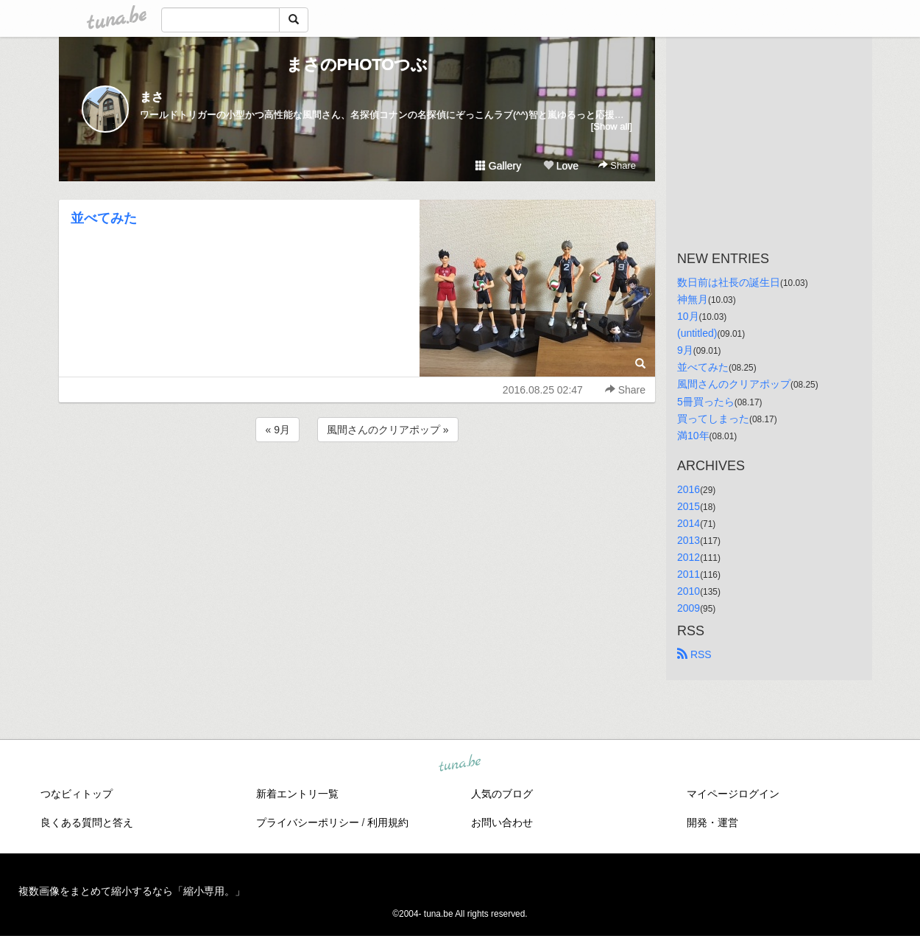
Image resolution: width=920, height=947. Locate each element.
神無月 (692, 299)
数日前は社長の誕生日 (728, 282)
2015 (688, 506)
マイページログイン (733, 794)
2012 (688, 557)
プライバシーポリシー (307, 822)
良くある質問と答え (86, 822)
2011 (688, 574)
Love (560, 166)
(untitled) (697, 333)
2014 (688, 523)
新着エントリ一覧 (297, 794)
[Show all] (611, 126)
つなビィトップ (76, 794)
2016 (688, 489)
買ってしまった (713, 418)
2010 (688, 591)
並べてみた (104, 218)
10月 (688, 316)
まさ (151, 97)
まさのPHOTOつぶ (357, 64)
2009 (688, 608)
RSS (694, 654)
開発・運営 (712, 822)
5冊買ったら (706, 402)
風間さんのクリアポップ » (388, 430)
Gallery (498, 166)
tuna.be (459, 764)
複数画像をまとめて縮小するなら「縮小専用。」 (131, 891)
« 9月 (277, 430)
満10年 (693, 435)
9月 (685, 350)
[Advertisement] (357, 485)
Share (617, 165)
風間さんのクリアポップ (733, 384)
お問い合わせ (502, 822)
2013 (688, 540)
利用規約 (387, 822)
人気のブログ (502, 794)
